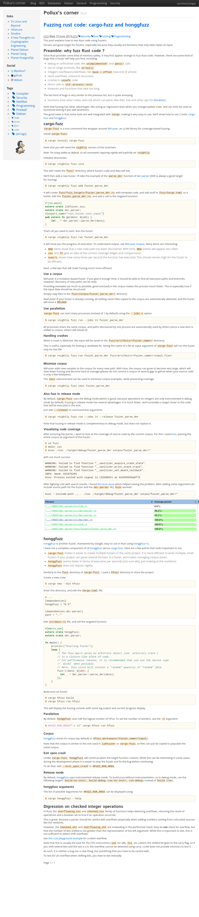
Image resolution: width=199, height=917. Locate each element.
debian (18, 80)
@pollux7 (19, 71)
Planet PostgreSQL (22, 58)
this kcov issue (105, 484)
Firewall (19, 110)
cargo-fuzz (117, 548)
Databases (54, 3)
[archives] (183, 3)
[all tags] (18, 134)
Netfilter (19, 102)
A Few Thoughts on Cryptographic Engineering (23, 42)
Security (115, 3)
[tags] (192, 3)
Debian (68, 3)
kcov (174, 434)
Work (15, 126)
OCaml (15, 122)
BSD (42, 3)
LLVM (15, 130)
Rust (95, 36)
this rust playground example (65, 838)
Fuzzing (105, 36)
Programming (98, 3)
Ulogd (15, 118)
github (18, 75)
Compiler (20, 94)
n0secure (16, 29)
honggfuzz (60, 118)
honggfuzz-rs (141, 543)
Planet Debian (19, 50)
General (81, 3)
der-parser (143, 176)
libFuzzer (113, 128)
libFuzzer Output (135, 244)
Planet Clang (18, 54)
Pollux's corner (14, 3)
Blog (33, 3)
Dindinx (15, 33)
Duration (159, 100)
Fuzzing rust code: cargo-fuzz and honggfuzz (96, 25)
